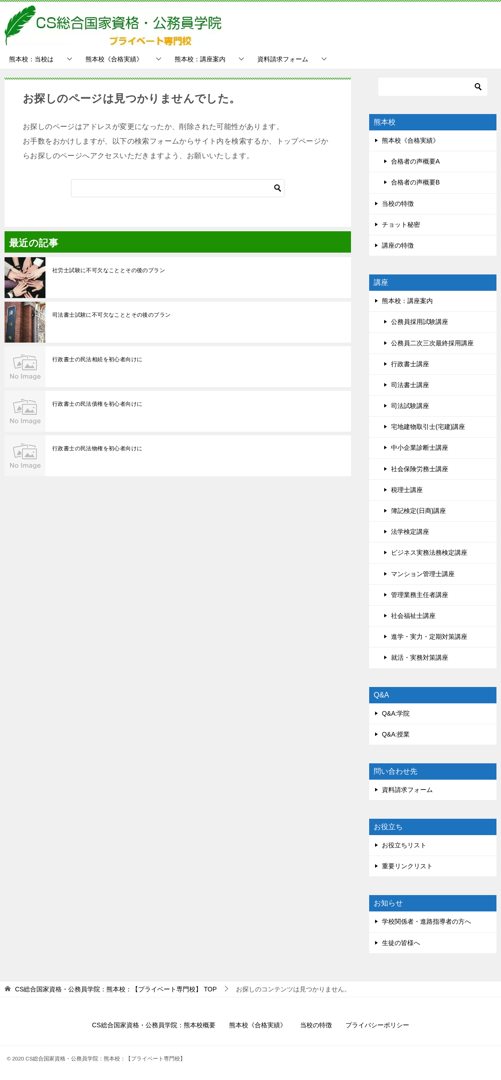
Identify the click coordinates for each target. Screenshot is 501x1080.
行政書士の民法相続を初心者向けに (97, 359)
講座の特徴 (398, 245)
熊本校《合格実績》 (114, 59)
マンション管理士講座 (423, 573)
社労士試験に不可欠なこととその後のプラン (108, 270)
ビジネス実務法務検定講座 (429, 552)
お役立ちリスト (404, 845)
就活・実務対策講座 (419, 657)
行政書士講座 (410, 364)
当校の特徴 (398, 203)
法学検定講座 (410, 531)
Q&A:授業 (396, 734)
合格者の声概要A (415, 161)
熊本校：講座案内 (200, 59)
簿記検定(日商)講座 (418, 510)
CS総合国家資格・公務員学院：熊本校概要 (153, 1025)
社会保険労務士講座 (419, 469)
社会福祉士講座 (413, 615)
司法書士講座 (410, 384)
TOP (116, 989)
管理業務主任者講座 (419, 594)
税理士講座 (407, 489)
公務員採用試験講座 (419, 321)
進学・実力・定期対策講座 (429, 636)
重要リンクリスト (407, 866)
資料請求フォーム (282, 59)
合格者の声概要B (415, 182)
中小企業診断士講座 (419, 447)
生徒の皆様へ (401, 942)
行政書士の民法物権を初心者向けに (97, 448)
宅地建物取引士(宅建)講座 (428, 426)
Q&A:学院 (396, 713)
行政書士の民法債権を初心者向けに (97, 404)
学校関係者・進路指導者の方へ (426, 921)
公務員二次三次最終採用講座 (432, 343)
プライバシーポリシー (377, 1025)
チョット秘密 (401, 224)
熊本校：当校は (31, 59)
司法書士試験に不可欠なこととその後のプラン (111, 315)
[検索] (178, 188)
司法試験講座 (410, 405)
